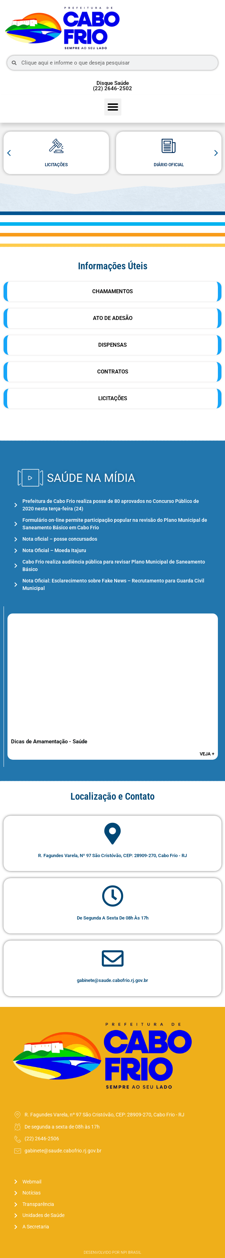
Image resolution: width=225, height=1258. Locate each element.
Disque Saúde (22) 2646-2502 (112, 86)
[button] (112, 107)
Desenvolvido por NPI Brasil (112, 1252)
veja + (207, 754)
